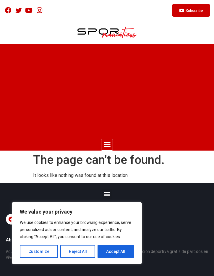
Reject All (78, 251)
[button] (107, 145)
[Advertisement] (107, 88)
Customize (38, 251)
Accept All (115, 251)
